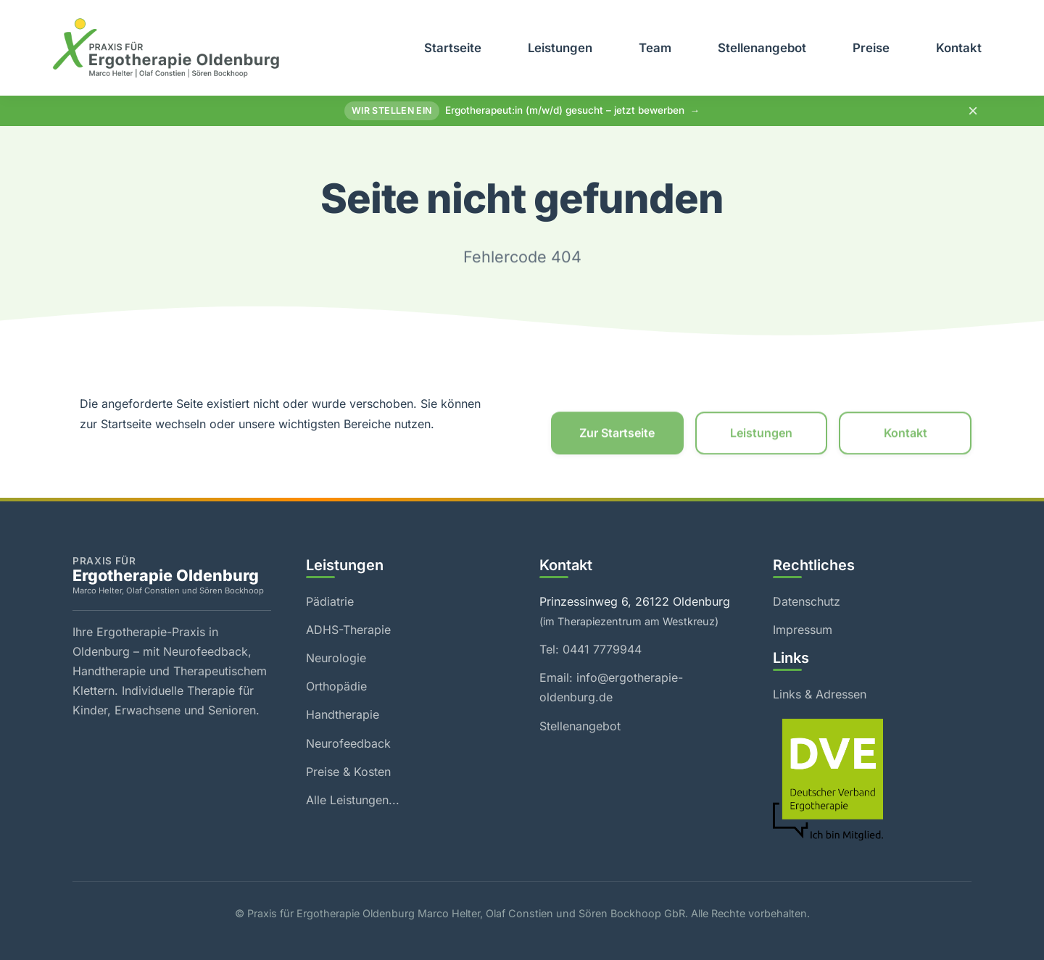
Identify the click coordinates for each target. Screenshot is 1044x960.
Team (655, 48)
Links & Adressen (819, 694)
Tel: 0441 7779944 (590, 649)
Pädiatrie (330, 601)
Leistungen (560, 48)
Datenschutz (806, 601)
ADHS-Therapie (348, 629)
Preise (871, 48)
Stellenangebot (762, 48)
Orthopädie (336, 686)
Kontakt (959, 48)
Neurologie (336, 658)
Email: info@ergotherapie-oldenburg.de (611, 687)
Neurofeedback (348, 743)
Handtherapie (342, 714)
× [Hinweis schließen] (973, 110)
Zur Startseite (617, 435)
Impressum (802, 629)
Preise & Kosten (348, 771)
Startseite (452, 48)
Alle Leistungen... (352, 800)
